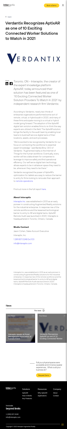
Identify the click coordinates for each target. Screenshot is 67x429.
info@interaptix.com (23, 243)
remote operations (24, 181)
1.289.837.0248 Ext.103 (24, 239)
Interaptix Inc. (20, 201)
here (44, 189)
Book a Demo (51, 5)
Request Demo (43, 375)
